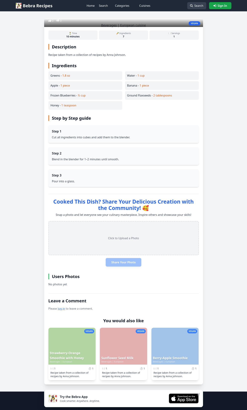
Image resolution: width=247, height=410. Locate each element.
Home (91, 6)
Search (103, 6)
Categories (122, 6)
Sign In (220, 6)
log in (61, 309)
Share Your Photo (123, 262)
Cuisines (144, 6)
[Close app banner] (198, 394)
